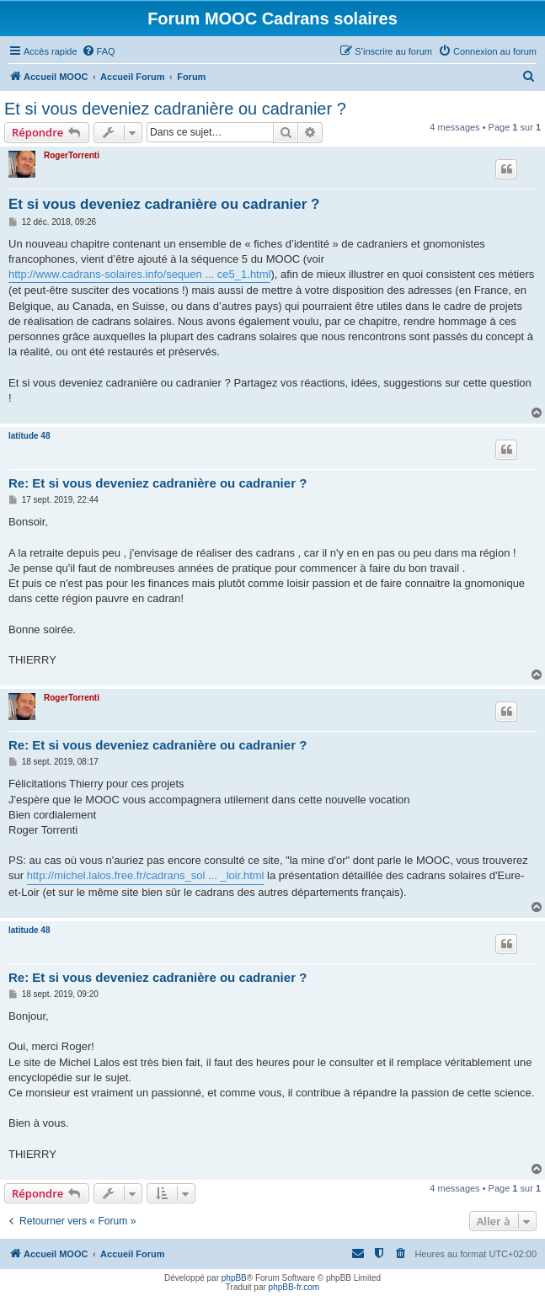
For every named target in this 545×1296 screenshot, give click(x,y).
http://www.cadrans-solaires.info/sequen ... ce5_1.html (139, 274)
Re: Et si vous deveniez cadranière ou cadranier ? (157, 483)
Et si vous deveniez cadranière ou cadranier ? (175, 108)
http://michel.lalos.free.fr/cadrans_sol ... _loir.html (145, 875)
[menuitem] (98, 51)
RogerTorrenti (71, 155)
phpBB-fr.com (294, 1287)
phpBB (234, 1278)
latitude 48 (29, 435)
